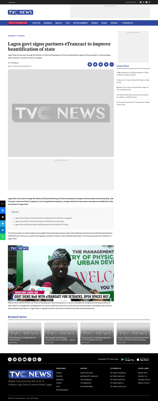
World (94, 23)
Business (48, 23)
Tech (67, 23)
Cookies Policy (144, 380)
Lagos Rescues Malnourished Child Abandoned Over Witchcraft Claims (41, 224)
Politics (36, 23)
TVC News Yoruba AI (118, 373)
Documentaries (86, 386)
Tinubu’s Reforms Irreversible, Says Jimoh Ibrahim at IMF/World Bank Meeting (133, 339)
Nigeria (21, 36)
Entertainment (80, 23)
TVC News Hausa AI (117, 376)
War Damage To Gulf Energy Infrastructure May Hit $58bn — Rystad (60, 339)
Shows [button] (114, 23)
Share (2, 204)
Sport (104, 23)
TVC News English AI (118, 386)
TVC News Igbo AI (117, 383)
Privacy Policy (144, 383)
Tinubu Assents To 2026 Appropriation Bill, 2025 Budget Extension (96, 339)
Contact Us (142, 376)
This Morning (86, 380)
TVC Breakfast (86, 383)
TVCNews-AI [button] (127, 23)
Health (58, 23)
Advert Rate (11, 2)
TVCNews (14, 63)
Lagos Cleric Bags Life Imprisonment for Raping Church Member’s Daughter (43, 218)
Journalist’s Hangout (89, 376)
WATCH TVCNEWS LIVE (18, 23)
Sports (59, 383)
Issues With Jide (86, 373)
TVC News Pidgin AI (117, 380)
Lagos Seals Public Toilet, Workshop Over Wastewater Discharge (39, 221)
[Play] (61, 271)
